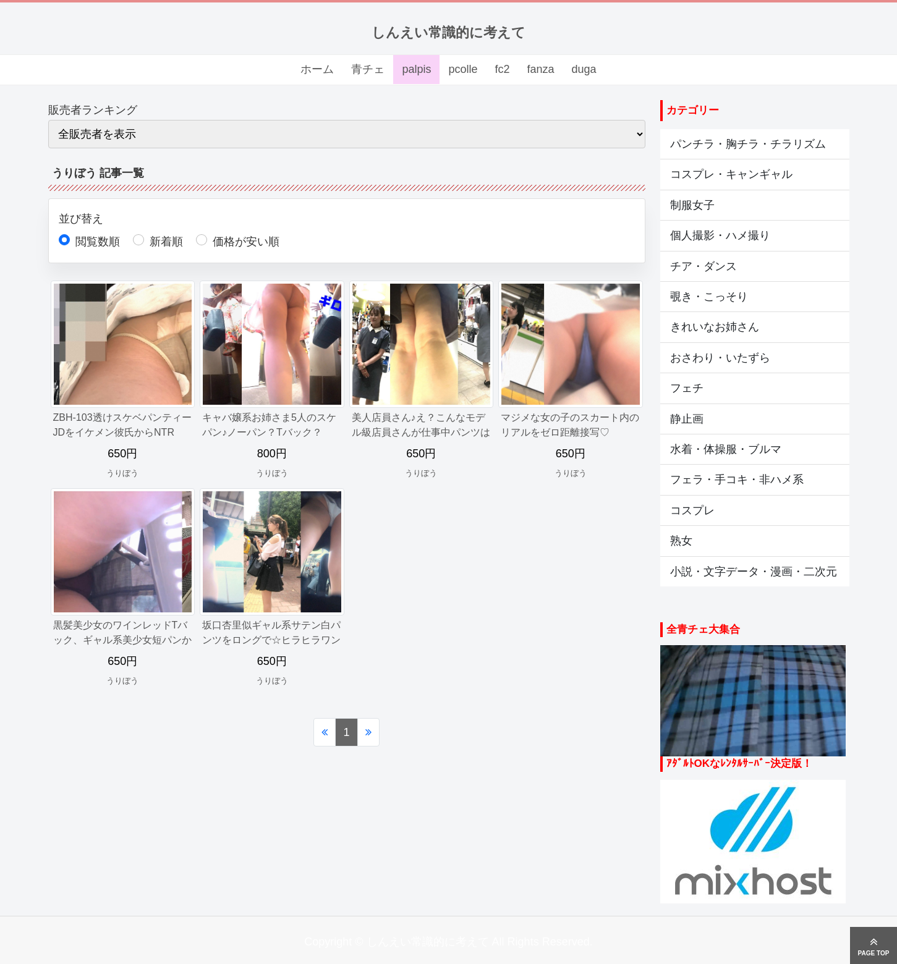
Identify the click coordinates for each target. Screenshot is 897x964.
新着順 (166, 241)
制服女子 (692, 205)
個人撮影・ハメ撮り (720, 235)
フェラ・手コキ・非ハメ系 (737, 479)
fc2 (502, 69)
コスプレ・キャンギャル (731, 174)
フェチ (687, 388)
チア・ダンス (703, 266)
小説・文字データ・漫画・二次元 (753, 571)
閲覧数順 (97, 241)
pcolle (462, 69)
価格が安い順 (246, 241)
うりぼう (122, 473)
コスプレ (692, 510)
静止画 (687, 419)
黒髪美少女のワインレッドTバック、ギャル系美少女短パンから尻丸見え (122, 640)
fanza (540, 69)
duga (584, 69)
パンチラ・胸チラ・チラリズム (748, 144)
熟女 (681, 541)
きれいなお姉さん (714, 327)
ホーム (317, 69)
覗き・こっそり (709, 296)
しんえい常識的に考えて (448, 32)
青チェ (368, 69)
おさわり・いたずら (720, 358)
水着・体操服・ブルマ (725, 449)
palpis (416, 69)
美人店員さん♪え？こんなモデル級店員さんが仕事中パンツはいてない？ (421, 432)
